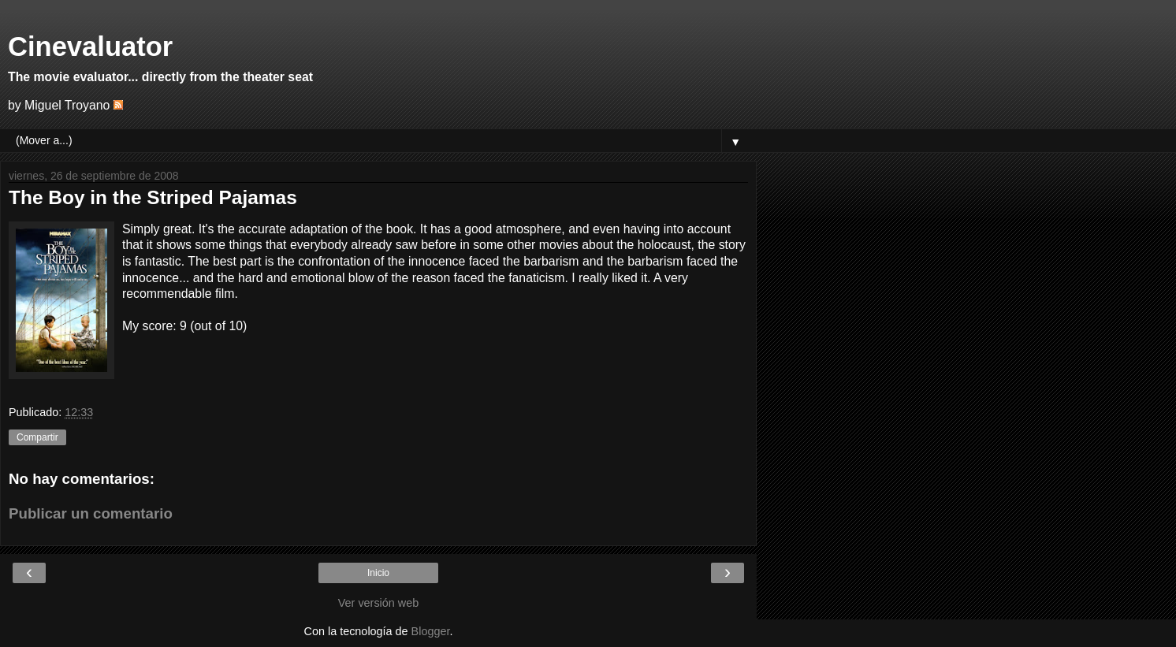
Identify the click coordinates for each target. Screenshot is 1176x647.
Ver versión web (378, 603)
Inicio (378, 572)
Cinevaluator (90, 46)
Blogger (430, 631)
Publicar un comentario (91, 513)
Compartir (37, 437)
